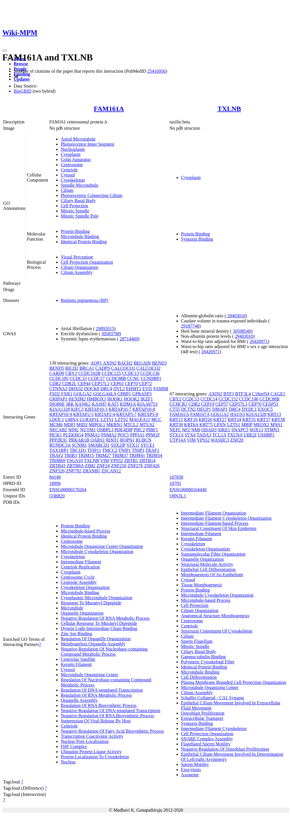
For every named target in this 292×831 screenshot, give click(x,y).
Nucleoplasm (73, 149)
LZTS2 (121, 419)
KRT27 (220, 419)
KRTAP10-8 (143, 409)
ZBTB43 (57, 465)
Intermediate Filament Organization (213, 513)
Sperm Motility (195, 764)
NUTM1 (88, 429)
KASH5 (99, 404)
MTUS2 (146, 424)
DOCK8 (91, 388)
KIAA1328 (59, 409)
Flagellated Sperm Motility (205, 743)
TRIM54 (154, 455)
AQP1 (96, 363)
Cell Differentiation (199, 677)
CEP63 (117, 383)
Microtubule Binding (80, 236)
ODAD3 (209, 429)
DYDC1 (249, 409)
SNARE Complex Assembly (207, 738)
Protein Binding (75, 231)
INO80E (57, 404)
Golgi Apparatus (76, 159)
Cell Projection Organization (87, 262)
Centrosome (72, 164)
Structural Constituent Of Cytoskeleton (216, 631)
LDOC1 (56, 419)
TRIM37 (120, 455)
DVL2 (119, 388)
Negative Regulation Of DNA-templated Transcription (110, 710)
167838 (176, 477)
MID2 (82, 424)
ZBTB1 (131, 460)
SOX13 (256, 429)
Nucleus (68, 761)
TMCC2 (109, 450)
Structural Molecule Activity (207, 564)
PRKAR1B (79, 440)
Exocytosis (191, 769)
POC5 (123, 434)
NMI (195, 429)
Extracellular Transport (202, 718)
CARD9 (56, 373)
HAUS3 (237, 414)
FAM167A (200, 414)
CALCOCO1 (123, 368)
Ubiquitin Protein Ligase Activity (91, 751)
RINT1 (112, 440)
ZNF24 (103, 465)
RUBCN (143, 440)
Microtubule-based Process (85, 531)
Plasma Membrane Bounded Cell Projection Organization (233, 682)
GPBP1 (124, 393)
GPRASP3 (141, 393)
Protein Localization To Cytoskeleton (95, 756)
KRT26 (205, 419)
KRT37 (263, 419)
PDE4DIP (124, 429)
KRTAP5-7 (126, 414)
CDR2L (69, 383)
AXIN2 (109, 363)
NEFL (175, 429)
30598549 (242, 331)
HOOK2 (131, 399)
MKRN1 (114, 424)
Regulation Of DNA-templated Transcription (102, 690)
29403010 (236, 315)
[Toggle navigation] (4, 50)
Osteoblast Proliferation (202, 713)
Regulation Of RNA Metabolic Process (96, 695)
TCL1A (219, 434)
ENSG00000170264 (67, 489)
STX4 (189, 434)
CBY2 (71, 373)
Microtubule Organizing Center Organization (102, 546)
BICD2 (71, 368)
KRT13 (274, 414)
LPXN (220, 424)
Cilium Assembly (77, 272)
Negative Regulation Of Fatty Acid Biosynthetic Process (112, 731)
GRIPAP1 (58, 399)
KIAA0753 (147, 404)
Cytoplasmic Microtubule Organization (96, 597)
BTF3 (228, 393)
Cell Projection (74, 205)
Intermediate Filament (81, 561)
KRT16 (191, 419)
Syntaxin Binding (197, 239)
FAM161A (109, 108)
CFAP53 (270, 404)
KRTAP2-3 (83, 414)
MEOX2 (261, 424)
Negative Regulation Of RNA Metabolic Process (105, 618)
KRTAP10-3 (96, 409)
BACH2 (124, 363)
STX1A (177, 434)
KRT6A (191, 424)
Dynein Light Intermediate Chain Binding (99, 628)
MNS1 (276, 424)
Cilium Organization (79, 267)
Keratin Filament (76, 664)
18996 (55, 483)
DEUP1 (204, 409)
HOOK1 (115, 399)
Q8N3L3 (178, 495)
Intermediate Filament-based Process (214, 523)
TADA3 (203, 434)
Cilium (67, 190)
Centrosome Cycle (78, 577)
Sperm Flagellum (197, 641)
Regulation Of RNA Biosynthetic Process (99, 705)
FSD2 (54, 393)
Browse (21, 63)
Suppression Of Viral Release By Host (96, 720)
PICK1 (55, 434)
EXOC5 (265, 409)
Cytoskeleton (73, 180)
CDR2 (55, 383)
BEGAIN (142, 363)
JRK (70, 404)
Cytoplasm (70, 154)
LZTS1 (106, 419)
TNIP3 (138, 450)
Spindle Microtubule (79, 185)
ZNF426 (151, 465)
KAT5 (113, 404)
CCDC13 (130, 373)
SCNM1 (79, 445)
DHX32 (75, 388)
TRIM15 (86, 455)
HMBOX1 (96, 399)
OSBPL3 (105, 429)
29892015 (105, 328)
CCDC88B (116, 378)
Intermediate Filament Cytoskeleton (214, 728)
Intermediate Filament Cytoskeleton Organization (226, 518)
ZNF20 (236, 440)
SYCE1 (148, 445)
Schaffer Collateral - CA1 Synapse (212, 697)
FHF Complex (74, 746)
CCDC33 (78, 378)
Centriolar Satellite (78, 659)
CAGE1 (278, 393)
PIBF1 (152, 429)
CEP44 (84, 383)
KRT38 (278, 419)
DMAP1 (220, 409)
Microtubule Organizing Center (89, 674)
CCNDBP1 (151, 378)
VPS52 (116, 460)
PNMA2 (109, 434)
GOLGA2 (82, 393)
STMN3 (271, 429)
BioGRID (22, 91)
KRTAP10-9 (60, 414)
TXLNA (234, 434)
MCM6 (56, 424)
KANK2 (83, 404)
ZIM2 (90, 465)
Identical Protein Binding (84, 241)
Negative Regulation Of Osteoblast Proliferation (225, 749)
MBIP (246, 424)
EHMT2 (133, 388)
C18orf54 (260, 393)
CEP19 (207, 404)
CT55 (175, 409)
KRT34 (234, 419)
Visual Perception (77, 257)
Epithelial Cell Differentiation (208, 569)
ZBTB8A (75, 465)
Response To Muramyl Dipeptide (91, 602)
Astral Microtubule (78, 139)
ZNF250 (118, 465)
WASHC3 (220, 440)
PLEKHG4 (73, 434)
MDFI (69, 424)
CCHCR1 (178, 404)
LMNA (71, 419)
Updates (22, 79)
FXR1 (66, 393)
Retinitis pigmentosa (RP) (84, 300)
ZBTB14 (147, 460)
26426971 (259, 341)
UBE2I (250, 434)
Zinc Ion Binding (76, 633)
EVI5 (147, 388)
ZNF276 (135, 465)
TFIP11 (94, 450)
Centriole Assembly (79, 582)
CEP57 (221, 404)
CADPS (102, 368)
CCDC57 (96, 378)
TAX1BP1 (58, 450)
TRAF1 (152, 450)
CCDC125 (111, 373)
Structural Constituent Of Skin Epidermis (219, 528)
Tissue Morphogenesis (201, 584)
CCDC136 (150, 373)
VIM (104, 460)
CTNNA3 (58, 388)
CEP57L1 (101, 383)
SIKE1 (224, 429)
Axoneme (190, 774)
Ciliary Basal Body (78, 200)
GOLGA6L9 (104, 393)
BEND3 (159, 363)
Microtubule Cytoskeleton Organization (97, 551)
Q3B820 (57, 495)
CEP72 (145, 383)
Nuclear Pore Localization (85, 741)
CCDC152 (228, 399)
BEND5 (56, 368)
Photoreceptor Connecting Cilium (91, 195)
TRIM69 (57, 460)
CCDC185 (59, 378)
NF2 (186, 429)
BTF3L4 (243, 393)
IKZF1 (147, 399)
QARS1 (97, 440)
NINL (73, 429)
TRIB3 (70, 455)
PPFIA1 (137, 434)
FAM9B (160, 388)
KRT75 (206, 424)
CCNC (133, 378)
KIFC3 (77, 409)
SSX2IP (118, 445)
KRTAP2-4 (105, 414)
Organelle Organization (82, 613)
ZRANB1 (91, 470)
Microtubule (72, 608)
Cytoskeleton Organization (85, 587)
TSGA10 (74, 460)
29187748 (190, 326)
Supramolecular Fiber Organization (213, 554)
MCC (156, 419)
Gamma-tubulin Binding (203, 656)
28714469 (129, 338)
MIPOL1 (97, 424)
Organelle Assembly (79, 700)
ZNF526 (57, 470)
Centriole (69, 169)
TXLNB (229, 108)
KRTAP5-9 (148, 414)
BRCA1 (87, 368)
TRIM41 (137, 455)
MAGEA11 (139, 419)
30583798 (111, 333)
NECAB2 (58, 429)
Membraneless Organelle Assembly (93, 643)
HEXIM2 (77, 399)
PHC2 (139, 429)
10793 (175, 483)
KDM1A (128, 404)
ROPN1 (127, 440)
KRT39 (176, 424)
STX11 (133, 445)
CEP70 (131, 383)
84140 (55, 477)
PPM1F (153, 434)
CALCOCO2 (148, 368)
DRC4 (106, 388)
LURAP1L (90, 419)
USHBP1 (266, 434)
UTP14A (178, 440)
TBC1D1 (78, 450)
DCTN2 (188, 409)
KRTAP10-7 (120, 409)
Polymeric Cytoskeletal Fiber (208, 661)
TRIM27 (103, 455)
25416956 (156, 71)
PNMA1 (92, 434)
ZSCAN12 (111, 470)
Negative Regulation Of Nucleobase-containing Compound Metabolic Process (104, 652)
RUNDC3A (60, 445)
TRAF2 (56, 455)
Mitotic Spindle (75, 210)
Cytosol (68, 174)
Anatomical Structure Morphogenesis (215, 615)
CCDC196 (248, 399)
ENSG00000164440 (188, 489)
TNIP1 (124, 450)
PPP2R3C (58, 440)
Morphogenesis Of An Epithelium (212, 574)
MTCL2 (130, 424)
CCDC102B (89, 373)
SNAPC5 (239, 429)
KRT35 (249, 419)
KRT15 (176, 419)
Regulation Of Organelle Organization (96, 638)
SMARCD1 (99, 445)
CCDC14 (209, 399)
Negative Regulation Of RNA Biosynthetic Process (107, 715)
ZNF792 (73, 470)
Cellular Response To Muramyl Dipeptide (99, 623)
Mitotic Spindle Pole (79, 216)
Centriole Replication (80, 566)
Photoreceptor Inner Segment (87, 144)
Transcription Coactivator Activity (92, 736)
